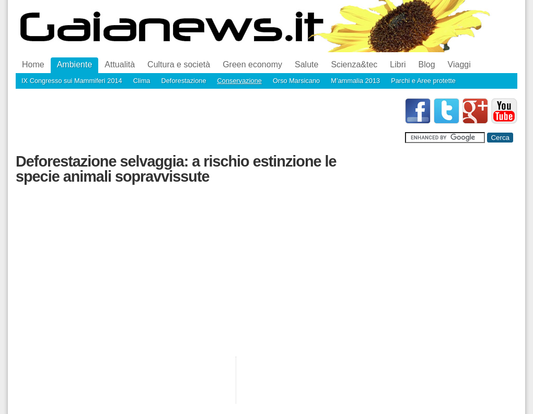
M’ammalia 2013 (355, 81)
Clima (141, 81)
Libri (397, 64)
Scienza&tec (354, 64)
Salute (306, 64)
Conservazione (239, 81)
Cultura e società (178, 64)
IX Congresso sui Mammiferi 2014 (71, 81)
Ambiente (74, 64)
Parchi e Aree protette (423, 81)
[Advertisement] (206, 121)
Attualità (120, 64)
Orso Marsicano (296, 81)
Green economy (252, 64)
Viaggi (459, 64)
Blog (427, 64)
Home (33, 64)
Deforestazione (183, 81)
